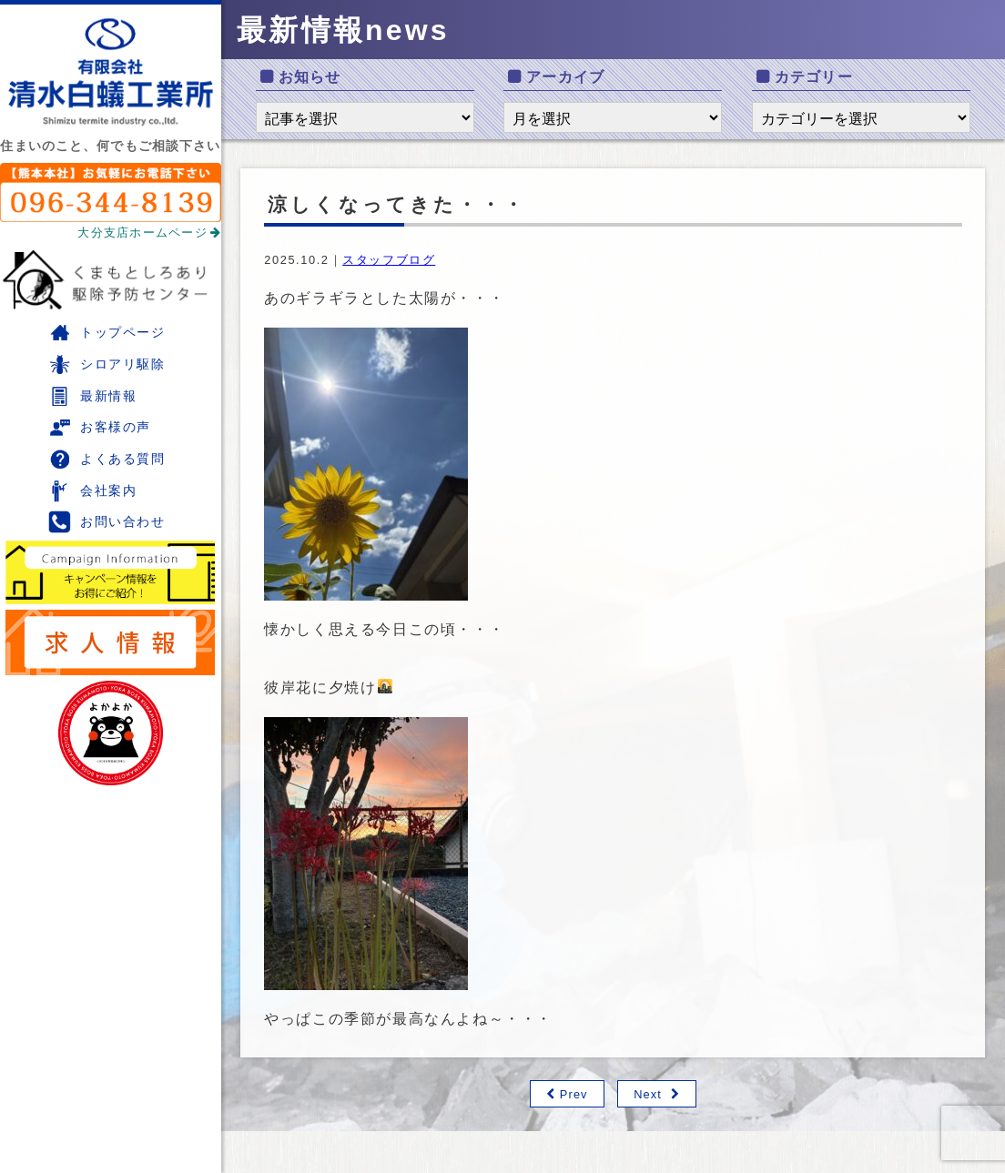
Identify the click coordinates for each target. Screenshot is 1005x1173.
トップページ (106, 332)
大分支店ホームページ (149, 232)
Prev (574, 1094)
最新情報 (92, 396)
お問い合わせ (106, 522)
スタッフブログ (388, 260)
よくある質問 (106, 459)
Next (648, 1094)
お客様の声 (99, 427)
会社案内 (92, 491)
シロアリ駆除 (106, 364)
